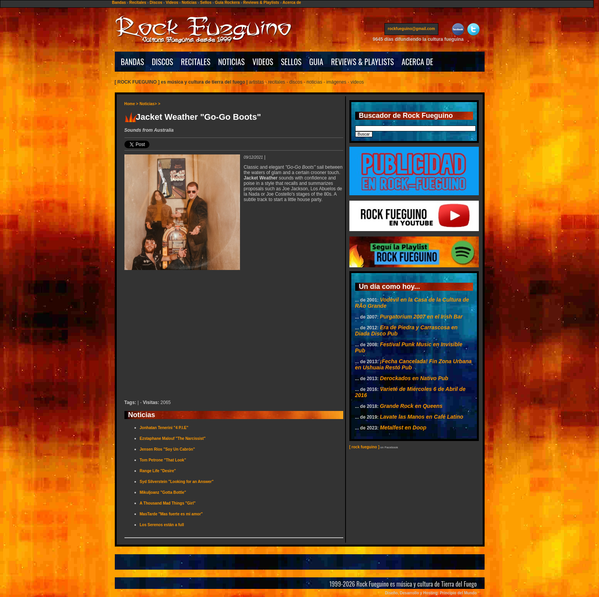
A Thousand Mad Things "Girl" (168, 503)
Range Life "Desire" (158, 471)
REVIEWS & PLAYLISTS (362, 61)
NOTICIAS (231, 61)
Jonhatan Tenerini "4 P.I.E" (164, 428)
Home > (131, 104)
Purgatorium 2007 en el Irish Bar (421, 317)
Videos (172, 2)
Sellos (205, 2)
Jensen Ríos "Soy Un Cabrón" (167, 449)
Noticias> (148, 104)
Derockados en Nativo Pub (414, 378)
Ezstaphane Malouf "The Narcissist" (173, 438)
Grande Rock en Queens (411, 406)
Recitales (137, 2)
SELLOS (291, 61)
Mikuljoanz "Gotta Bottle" (163, 492)
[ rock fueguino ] (364, 447)
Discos (156, 2)
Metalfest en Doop (403, 427)
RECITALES (196, 61)
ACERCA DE (417, 61)
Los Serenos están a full (162, 525)
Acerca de (292, 2)
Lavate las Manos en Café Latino (421, 417)
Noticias (189, 2)
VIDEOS (262, 61)
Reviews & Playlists (261, 2)
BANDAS (132, 61)
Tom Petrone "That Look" (163, 460)
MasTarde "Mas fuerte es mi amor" (171, 514)
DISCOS (162, 61)
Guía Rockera (227, 2)
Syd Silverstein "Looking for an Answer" (177, 482)
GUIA (316, 61)
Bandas (119, 2)
